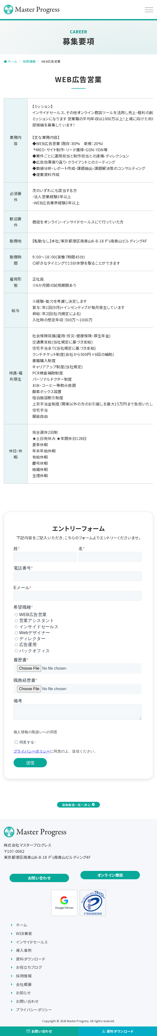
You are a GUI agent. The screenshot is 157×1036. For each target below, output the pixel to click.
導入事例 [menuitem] (24, 950)
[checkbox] (78, 632)
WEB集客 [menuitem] (24, 933)
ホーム (12, 61)
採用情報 (29, 61)
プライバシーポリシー (32, 751)
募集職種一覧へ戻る (76, 805)
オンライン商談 (110, 875)
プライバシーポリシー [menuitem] (34, 1009)
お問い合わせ (39, 878)
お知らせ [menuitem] (23, 993)
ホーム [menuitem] (21, 925)
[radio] (78, 614)
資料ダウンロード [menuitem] (30, 959)
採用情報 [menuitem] (24, 976)
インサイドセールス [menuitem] (32, 942)
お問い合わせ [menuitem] (27, 1001)
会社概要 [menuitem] (24, 984)
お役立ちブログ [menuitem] (29, 967)
